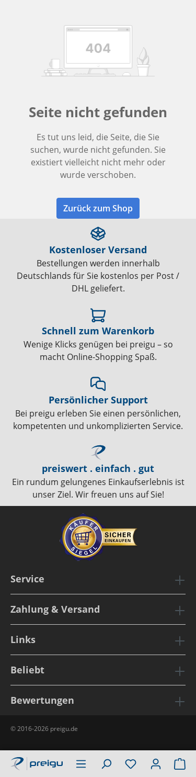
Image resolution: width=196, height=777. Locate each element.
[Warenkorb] (180, 763)
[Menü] (81, 763)
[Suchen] (106, 763)
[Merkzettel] (130, 763)
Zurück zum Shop (98, 208)
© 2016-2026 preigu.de (44, 728)
